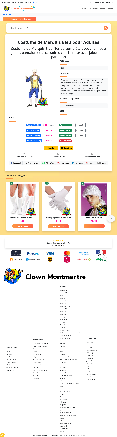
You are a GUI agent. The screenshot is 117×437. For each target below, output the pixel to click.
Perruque (36, 378)
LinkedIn (77, 163)
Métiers (62, 381)
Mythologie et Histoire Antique (69, 383)
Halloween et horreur (66, 357)
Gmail (90, 163)
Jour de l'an (90, 361)
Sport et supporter (65, 423)
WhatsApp (48, 163)
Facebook (16, 163)
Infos (102, 8)
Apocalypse (63, 317)
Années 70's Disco (65, 309)
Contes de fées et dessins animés (70, 333)
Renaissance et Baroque (67, 407)
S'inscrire (110, 2)
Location (9, 357)
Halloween (90, 358)
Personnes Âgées (65, 391)
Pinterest (63, 163)
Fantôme (62, 349)
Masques (36, 375)
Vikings (62, 431)
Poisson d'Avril (91, 374)
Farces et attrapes (38, 359)
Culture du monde (65, 338)
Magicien (63, 370)
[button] (111, 218)
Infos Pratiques (11, 359)
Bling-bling (63, 320)
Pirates (62, 394)
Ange (61, 296)
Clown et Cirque (65, 330)
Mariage (89, 363)
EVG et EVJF (90, 353)
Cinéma (62, 327)
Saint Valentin (91, 379)
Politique (62, 397)
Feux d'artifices (37, 362)
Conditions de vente (12, 367)
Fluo (61, 351)
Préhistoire (63, 399)
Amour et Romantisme (67, 293)
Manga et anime (65, 373)
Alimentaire (63, 290)
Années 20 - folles (65, 301)
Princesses (63, 402)
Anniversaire (90, 342)
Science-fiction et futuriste (68, 415)
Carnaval (62, 322)
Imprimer (50, 148)
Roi (61, 410)
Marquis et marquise (66, 375)
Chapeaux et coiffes (39, 349)
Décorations (37, 354)
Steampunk (63, 426)
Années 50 (63, 304)
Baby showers (91, 345)
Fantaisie (62, 343)
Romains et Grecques (66, 413)
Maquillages (37, 373)
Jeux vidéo (63, 367)
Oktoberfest (90, 369)
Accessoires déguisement (41, 343)
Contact (110, 8)
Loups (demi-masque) (40, 370)
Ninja (61, 386)
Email (101, 163)
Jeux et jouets (37, 365)
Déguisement (37, 357)
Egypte (62, 341)
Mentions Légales (11, 365)
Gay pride (90, 355)
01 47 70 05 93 (58, 245)
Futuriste (62, 354)
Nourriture (63, 389)
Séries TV (63, 418)
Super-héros (64, 429)
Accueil (85, 8)
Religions (63, 405)
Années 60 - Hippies (66, 306)
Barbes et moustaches (40, 346)
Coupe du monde (92, 350)
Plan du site (10, 370)
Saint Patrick (90, 377)
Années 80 (63, 312)
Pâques (89, 371)
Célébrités (63, 325)
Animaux (62, 298)
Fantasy (62, 346)
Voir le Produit (22, 226)
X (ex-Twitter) (31, 163)
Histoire (62, 365)
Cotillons (36, 351)
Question (66, 148)
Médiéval (63, 378)
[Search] (56, 28)
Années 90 (63, 314)
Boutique (94, 8)
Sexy (61, 421)
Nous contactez (11, 362)
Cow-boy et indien (65, 335)
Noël (88, 366)
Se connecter (95, 2)
